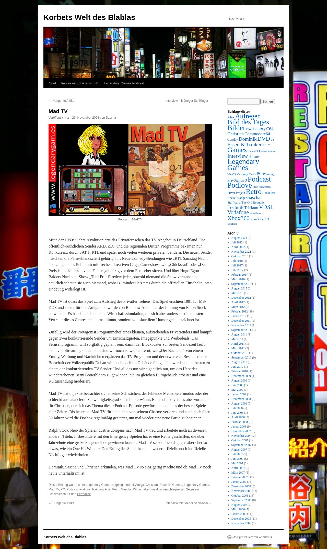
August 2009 (239, 380)
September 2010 (241, 357)
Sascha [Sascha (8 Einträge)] (253, 197)
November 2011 (241, 325)
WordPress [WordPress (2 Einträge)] (255, 213)
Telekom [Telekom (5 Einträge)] (251, 207)
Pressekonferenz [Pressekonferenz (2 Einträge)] (262, 186)
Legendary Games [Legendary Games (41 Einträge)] (243, 164)
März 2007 (238, 472)
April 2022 (238, 247)
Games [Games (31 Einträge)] (237, 150)
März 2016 (238, 279)
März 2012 (238, 307)
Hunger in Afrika (61, 101)
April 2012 (238, 302)
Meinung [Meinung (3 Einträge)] (242, 174)
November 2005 (241, 523)
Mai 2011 (237, 339)
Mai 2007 (237, 463)
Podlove (84, 489)
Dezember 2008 (241, 399)
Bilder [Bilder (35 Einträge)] (236, 128)
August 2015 (239, 288)
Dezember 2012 (241, 297)
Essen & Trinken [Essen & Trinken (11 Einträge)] (244, 144)
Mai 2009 (237, 389)
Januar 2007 (238, 482)
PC (63, 489)
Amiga (139, 485)
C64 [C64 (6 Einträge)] (269, 128)
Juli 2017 (237, 265)
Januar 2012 (238, 316)
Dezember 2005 (241, 518)
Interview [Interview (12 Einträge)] (237, 156)
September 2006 (241, 500)
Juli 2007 (237, 454)
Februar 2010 (239, 371)
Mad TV (54, 489)
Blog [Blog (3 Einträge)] (249, 129)
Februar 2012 (239, 311)
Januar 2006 (238, 514)
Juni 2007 (237, 459)
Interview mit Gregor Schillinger (189, 101)
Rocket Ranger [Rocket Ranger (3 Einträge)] (237, 198)
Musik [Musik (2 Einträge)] (252, 174)
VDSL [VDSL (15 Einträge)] (266, 207)
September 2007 (241, 445)
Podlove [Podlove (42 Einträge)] (239, 185)
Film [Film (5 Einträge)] (267, 145)
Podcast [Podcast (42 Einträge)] (259, 179)
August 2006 (239, 505)
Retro (115, 489)
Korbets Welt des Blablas (89, 17)
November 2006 (241, 491)
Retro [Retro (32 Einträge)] (254, 191)
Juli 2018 (237, 261)
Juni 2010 (237, 366)
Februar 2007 (239, 477)
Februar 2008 (239, 422)
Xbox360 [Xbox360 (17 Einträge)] (238, 218)
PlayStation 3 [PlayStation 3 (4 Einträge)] (237, 180)
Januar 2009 (238, 394)
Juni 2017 (237, 270)
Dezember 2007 (241, 431)
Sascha (111, 117)
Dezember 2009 (241, 376)
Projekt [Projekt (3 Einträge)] (240, 193)
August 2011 (239, 334)
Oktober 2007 (239, 440)
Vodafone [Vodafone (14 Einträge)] (238, 212)
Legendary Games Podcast (124, 83)
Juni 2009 (237, 385)
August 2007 (239, 449)
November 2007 (241, 436)
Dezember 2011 (241, 320)
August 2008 (239, 403)
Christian (152, 485)
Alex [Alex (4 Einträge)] (231, 117)
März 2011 (238, 348)
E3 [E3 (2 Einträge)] (272, 139)
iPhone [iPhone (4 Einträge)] (254, 156)
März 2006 (238, 509)
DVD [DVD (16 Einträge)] (264, 139)
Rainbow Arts (101, 489)
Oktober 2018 (239, 256)
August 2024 (239, 238)
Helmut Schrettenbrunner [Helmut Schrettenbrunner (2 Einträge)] (261, 151)
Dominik (164, 485)
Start (52, 83)
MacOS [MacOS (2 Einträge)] (231, 174)
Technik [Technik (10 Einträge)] (235, 207)
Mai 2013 (237, 293)
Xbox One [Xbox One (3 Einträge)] (257, 219)
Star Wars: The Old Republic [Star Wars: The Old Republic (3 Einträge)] (246, 202)
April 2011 (238, 343)
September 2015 (241, 284)
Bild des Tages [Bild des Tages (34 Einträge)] (248, 122)
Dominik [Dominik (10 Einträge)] (247, 139)
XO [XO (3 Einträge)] (266, 219)
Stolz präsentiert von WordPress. (252, 537)
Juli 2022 (237, 242)
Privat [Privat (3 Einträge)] (231, 193)
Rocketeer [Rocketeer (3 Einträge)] (268, 193)
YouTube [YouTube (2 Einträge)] (232, 223)
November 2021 (241, 251)
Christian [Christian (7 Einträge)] (235, 133)
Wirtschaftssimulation (147, 489)
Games (177, 485)
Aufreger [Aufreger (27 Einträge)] (247, 116)
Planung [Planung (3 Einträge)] (268, 174)
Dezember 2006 (241, 486)
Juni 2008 (237, 412)
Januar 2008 (238, 426)
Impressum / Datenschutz (80, 83)
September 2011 (241, 330)
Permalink (83, 494)
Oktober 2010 (239, 353)
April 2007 (238, 468)
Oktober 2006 (239, 495)
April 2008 (238, 417)
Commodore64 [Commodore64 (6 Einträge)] (257, 133)
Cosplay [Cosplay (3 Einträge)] (232, 139)
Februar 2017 (239, 274)
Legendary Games (98, 485)
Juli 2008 (237, 408)
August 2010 (239, 362)
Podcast (72, 489)
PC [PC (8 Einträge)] (259, 173)
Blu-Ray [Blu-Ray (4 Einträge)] (259, 129)
